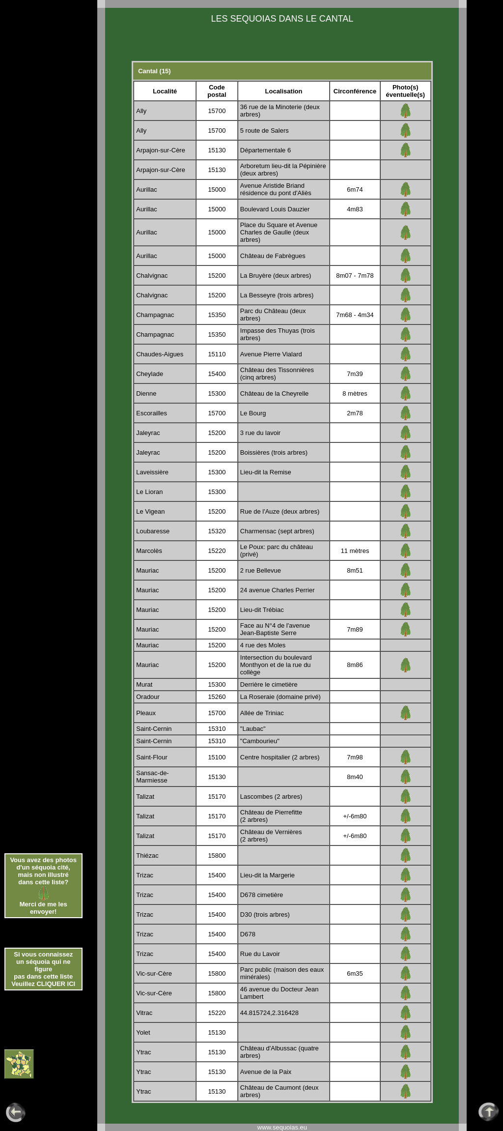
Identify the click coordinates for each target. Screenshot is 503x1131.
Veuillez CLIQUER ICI (43, 983)
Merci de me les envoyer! (43, 907)
